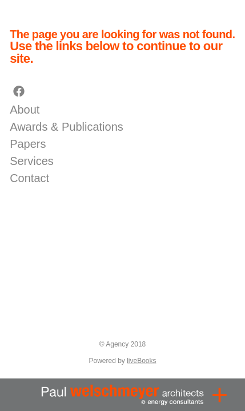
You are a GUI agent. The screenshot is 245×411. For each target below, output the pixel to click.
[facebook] (19, 92)
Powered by (122, 361)
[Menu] (220, 395)
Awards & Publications (66, 126)
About (24, 109)
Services (32, 161)
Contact (29, 178)
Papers (28, 144)
